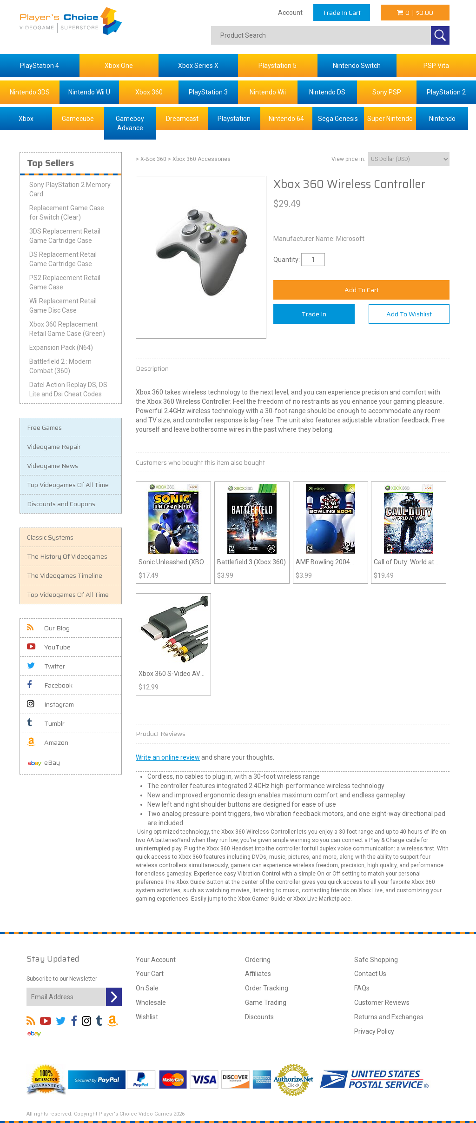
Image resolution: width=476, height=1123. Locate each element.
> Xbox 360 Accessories (199, 159)
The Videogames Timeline (64, 575)
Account (290, 12)
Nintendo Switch (357, 65)
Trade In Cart (342, 12)
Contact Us (370, 973)
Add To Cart (361, 290)
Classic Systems (50, 537)
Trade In (314, 314)
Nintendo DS (327, 92)
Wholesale (151, 1002)
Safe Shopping (376, 959)
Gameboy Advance (130, 123)
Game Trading (265, 1002)
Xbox (26, 118)
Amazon (47, 742)
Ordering (258, 959)
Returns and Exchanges (388, 1017)
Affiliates (258, 973)
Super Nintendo (390, 118)
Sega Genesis (338, 118)
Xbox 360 (149, 92)
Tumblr (46, 723)
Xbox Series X (198, 65)
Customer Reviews (382, 1002)
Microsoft (350, 238)
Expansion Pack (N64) (61, 347)
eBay (43, 763)
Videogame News (52, 466)
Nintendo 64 (286, 118)
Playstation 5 (277, 65)
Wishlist (147, 1017)
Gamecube (78, 118)
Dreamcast (182, 118)
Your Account (156, 959)
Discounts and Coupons (61, 504)
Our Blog (48, 628)
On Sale (147, 988)
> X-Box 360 (151, 159)
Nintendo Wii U (89, 92)
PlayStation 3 (208, 92)
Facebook (50, 685)
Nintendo (442, 118)
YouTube (49, 647)
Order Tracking (266, 988)
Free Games (44, 427)
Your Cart (150, 973)
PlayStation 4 (39, 65)
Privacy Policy (374, 1031)
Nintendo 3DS (30, 92)
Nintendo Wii (268, 92)
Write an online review (168, 757)
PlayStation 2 (446, 92)
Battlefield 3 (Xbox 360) (251, 562)
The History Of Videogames (67, 556)
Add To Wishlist (409, 314)
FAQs (362, 988)
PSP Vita (436, 65)
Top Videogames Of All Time (68, 485)
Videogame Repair (54, 446)
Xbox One (119, 65)
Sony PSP (386, 92)
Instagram (50, 704)
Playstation (234, 118)
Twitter (46, 666)
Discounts (259, 1017)
